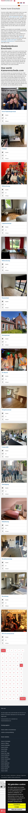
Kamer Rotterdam (5, 767)
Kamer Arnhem (4, 747)
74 (10, 695)
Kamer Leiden (4, 761)
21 (13, 661)
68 (10, 691)
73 (6, 695)
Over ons (3, 775)
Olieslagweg (5, 484)
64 (17, 687)
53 (21, 680)
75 (13, 695)
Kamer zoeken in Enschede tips (8, 729)
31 (6, 669)
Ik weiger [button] (17, 807)
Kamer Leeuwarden (5, 759)
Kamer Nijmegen (5, 765)
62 (10, 687)
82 (17, 698)
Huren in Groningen (5, 741)
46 (17, 676)
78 (2, 698)
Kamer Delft (4, 751)
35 (21, 669)
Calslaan (4, 148)
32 (10, 669)
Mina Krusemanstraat (8, 633)
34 (17, 669)
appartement (15, 16)
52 (17, 680)
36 (2, 672)
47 (21, 676)
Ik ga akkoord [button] (17, 804)
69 (13, 691)
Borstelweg (5, 596)
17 (21, 658)
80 (10, 698)
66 (2, 691)
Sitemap (18, 775)
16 (17, 658)
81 (13, 698)
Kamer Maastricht (5, 763)
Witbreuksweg (6, 186)
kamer (10, 16)
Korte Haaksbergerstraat (9, 111)
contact (20, 36)
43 (6, 676)
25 (6, 665)
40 (17, 672)
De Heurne (5, 372)
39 (13, 672)
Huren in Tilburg (5, 743)
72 (2, 695)
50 (10, 680)
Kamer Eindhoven (5, 755)
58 (17, 683)
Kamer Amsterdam (5, 745)
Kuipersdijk (5, 447)
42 (2, 676)
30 (2, 669)
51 (13, 680)
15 (13, 658)
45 (13, 676)
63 (13, 687)
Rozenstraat (5, 298)
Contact (8, 775)
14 (10, 658)
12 (2, 658)
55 (6, 683)
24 (2, 665)
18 (2, 661)
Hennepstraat (5, 335)
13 (6, 658)
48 (2, 680)
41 (21, 672)
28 (17, 665)
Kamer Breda (4, 749)
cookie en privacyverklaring (7, 732)
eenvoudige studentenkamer (7, 41)
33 (13, 669)
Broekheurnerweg (7, 559)
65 (21, 687)
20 (10, 661)
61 (6, 687)
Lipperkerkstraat (6, 223)
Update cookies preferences (13, 777)
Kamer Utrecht (4, 768)
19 (6, 661)
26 (10, 665)
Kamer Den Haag (5, 753)
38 (10, 672)
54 (2, 683)
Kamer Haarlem (4, 757)
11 (21, 654)
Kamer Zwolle (4, 770)
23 (21, 661)
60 (2, 687)
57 (13, 683)
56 (10, 683)
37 (6, 672)
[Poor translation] (5, 787)
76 (17, 695)
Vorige (3, 650)
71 (21, 691)
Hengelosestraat (6, 409)
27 (13, 665)
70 (17, 691)
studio (21, 16)
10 (17, 654)
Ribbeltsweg (5, 521)
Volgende (23, 698)
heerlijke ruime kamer (12, 39)
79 (6, 698)
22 (17, 661)
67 (6, 691)
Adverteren (13, 775)
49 (6, 680)
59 (21, 683)
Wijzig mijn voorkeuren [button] (16, 809)
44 (10, 676)
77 (21, 695)
